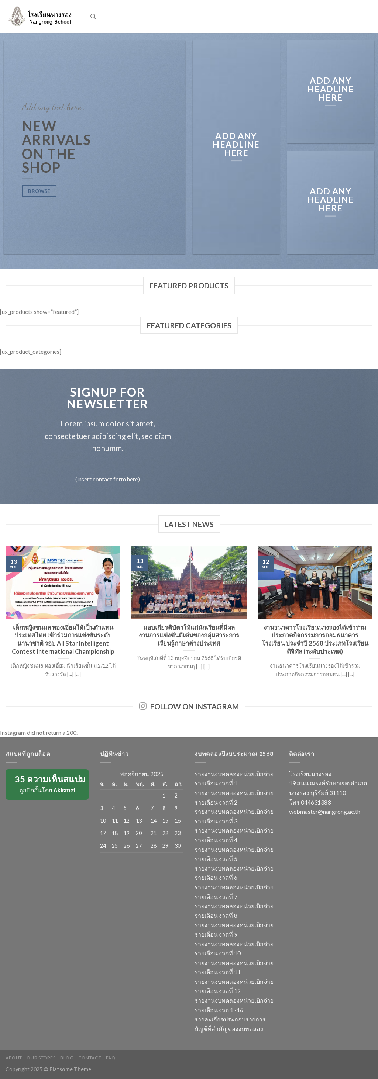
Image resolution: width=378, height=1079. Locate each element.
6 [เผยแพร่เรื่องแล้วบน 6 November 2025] (137, 808)
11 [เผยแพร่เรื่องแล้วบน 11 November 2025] (115, 820)
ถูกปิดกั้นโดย (48, 784)
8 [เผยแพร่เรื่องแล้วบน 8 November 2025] (163, 808)
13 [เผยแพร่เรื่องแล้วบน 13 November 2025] (139, 820)
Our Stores (41, 1058)
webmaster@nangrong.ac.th (324, 811)
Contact (89, 1058)
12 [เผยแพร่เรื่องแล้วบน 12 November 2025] (127, 820)
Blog (66, 1058)
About (14, 1058)
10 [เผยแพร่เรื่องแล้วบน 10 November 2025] (103, 820)
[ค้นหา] (93, 17)
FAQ (111, 1058)
